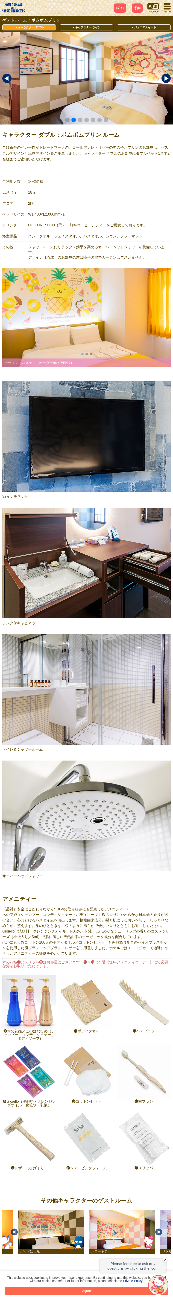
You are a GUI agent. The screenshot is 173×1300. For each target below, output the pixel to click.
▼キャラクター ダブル (29, 27)
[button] (67, 120)
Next (158, 1232)
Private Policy (132, 1281)
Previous (14, 1232)
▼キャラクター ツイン (86, 27)
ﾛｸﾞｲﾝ (120, 8)
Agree (86, 1291)
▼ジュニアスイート (143, 27)
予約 (137, 8)
